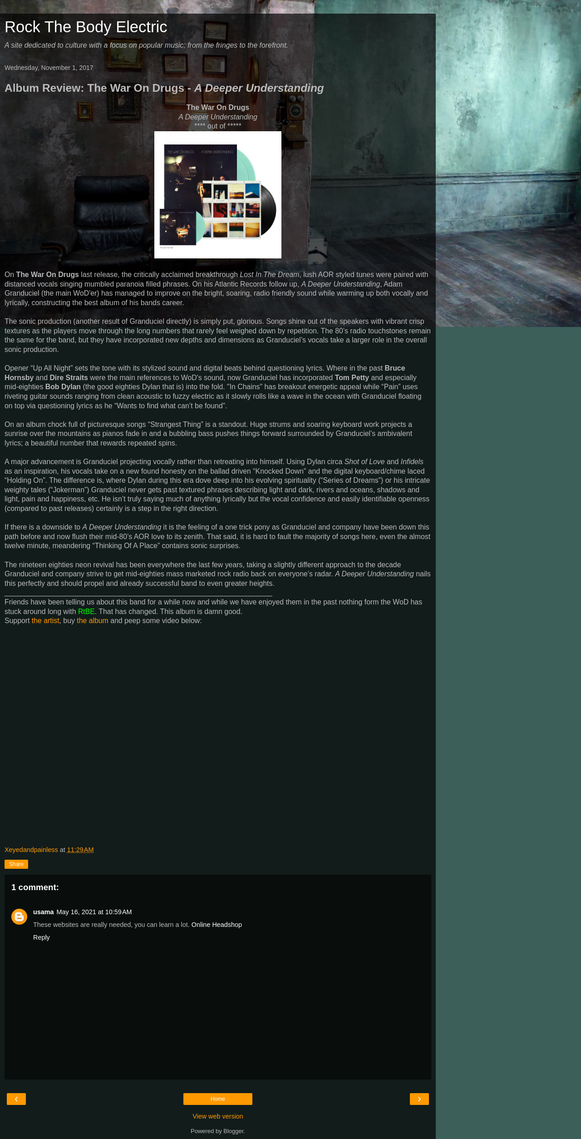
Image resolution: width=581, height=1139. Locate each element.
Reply (41, 937)
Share (16, 864)
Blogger (233, 1131)
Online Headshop (217, 924)
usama (43, 912)
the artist (45, 620)
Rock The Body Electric (86, 26)
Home (218, 1099)
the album (92, 620)
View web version (217, 1116)
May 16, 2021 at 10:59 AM (94, 912)
